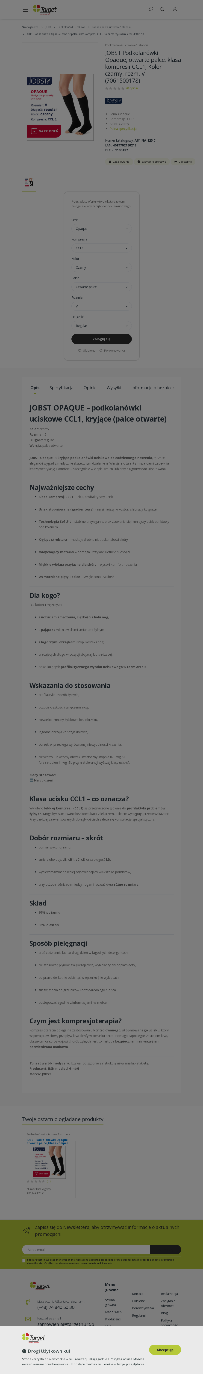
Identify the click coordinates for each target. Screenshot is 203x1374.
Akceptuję (165, 1350)
